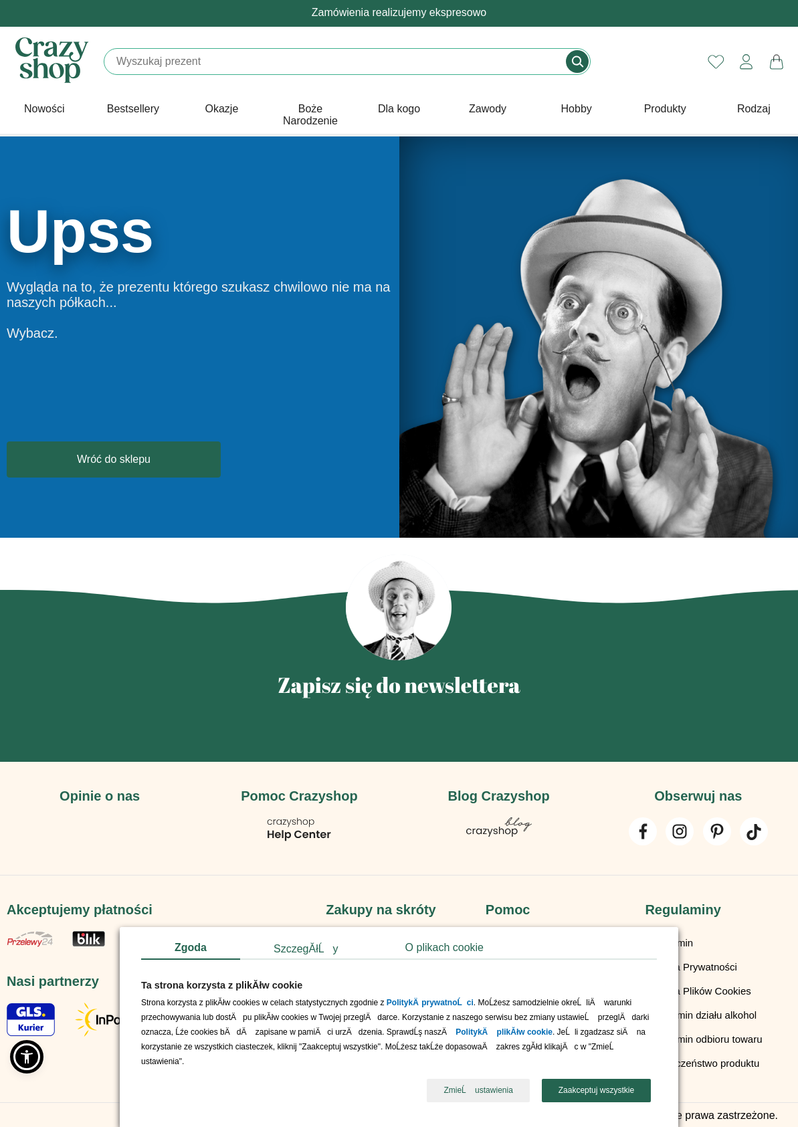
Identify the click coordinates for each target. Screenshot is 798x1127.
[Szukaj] (336, 61)
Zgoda (191, 947)
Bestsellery (133, 108)
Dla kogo (399, 108)
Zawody (487, 108)
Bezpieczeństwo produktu (702, 1061)
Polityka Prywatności (691, 965)
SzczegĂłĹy (306, 948)
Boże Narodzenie (310, 114)
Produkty (665, 108)
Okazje (222, 108)
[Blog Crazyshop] (499, 833)
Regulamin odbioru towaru (703, 1037)
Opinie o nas (100, 796)
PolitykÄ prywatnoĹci (430, 1003)
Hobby (576, 108)
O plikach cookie (444, 947)
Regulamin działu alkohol (701, 1013)
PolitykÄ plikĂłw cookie (504, 1032)
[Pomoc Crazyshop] (299, 837)
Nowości (44, 108)
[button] (26, 1056)
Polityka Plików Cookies (698, 989)
